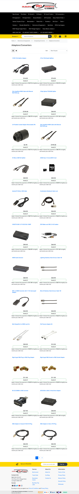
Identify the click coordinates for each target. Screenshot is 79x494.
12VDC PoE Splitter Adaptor (19, 58)
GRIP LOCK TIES (17, 32)
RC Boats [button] (38, 14)
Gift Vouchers (47, 17)
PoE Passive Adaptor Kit (46, 324)
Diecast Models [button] (37, 17)
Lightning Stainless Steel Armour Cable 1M (51, 257)
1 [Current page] (36, 457)
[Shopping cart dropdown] (60, 36)
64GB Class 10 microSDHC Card (48, 158)
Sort (47, 50)
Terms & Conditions (34, 488)
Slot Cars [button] (55, 21)
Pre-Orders (23, 14)
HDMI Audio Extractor (17, 257)
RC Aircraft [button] (31, 14)
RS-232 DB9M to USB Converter (20, 390)
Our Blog (47, 475)
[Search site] (50, 36)
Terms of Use (61, 472)
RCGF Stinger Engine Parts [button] (19, 28)
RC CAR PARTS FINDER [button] (46, 32)
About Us (47, 472)
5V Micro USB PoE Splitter (18, 158)
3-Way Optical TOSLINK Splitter (48, 91)
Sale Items (50, 25)
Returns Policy (61, 478)
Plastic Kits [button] (39, 21)
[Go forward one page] (42, 457)
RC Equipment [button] (16, 17)
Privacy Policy (61, 475)
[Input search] (34, 36)
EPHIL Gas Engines (60, 25)
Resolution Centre (35, 479)
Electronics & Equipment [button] (38, 25)
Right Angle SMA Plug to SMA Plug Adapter (23, 357)
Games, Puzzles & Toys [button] (18, 21)
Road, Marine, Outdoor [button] (48, 28)
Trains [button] (61, 21)
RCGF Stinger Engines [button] (34, 28)
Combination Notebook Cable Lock (49, 191)
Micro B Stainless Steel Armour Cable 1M (50, 291)
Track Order (35, 475)
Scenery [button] (15, 25)
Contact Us (48, 478)
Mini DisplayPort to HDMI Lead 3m (21, 324)
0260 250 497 (16, 477)
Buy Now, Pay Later (35, 483)
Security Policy (62, 481)
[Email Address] (49, 464)
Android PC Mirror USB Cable (19, 191)
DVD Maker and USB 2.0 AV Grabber (49, 224)
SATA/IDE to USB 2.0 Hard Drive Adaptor (50, 390)
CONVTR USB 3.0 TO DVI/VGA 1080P (21, 224)
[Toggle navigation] (65, 36)
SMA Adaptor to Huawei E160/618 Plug (22, 424)
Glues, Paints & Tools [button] (58, 17)
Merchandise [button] (30, 21)
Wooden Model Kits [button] (24, 25)
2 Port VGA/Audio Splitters (47, 58)
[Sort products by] (58, 50)
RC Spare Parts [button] (26, 17)
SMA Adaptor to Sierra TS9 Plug (48, 424)
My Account (35, 472)
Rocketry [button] (47, 21)
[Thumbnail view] (13, 50)
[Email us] (12, 486)
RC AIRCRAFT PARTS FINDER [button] (30, 32)
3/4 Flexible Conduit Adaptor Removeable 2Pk (23, 124)
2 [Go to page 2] (39, 457)
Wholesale (61, 484)
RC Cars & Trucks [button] (48, 14)
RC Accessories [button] (60, 14)
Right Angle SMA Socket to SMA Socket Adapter (52, 357)
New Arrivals (16, 14)
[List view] (16, 50)
